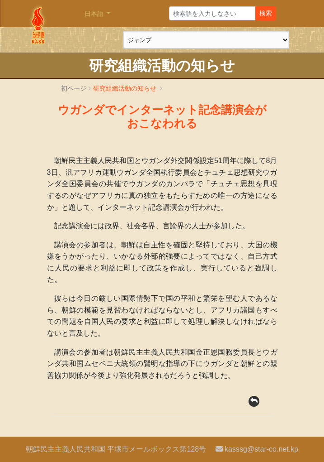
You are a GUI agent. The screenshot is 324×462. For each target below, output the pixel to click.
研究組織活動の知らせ (124, 88)
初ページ (73, 88)
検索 (265, 13)
